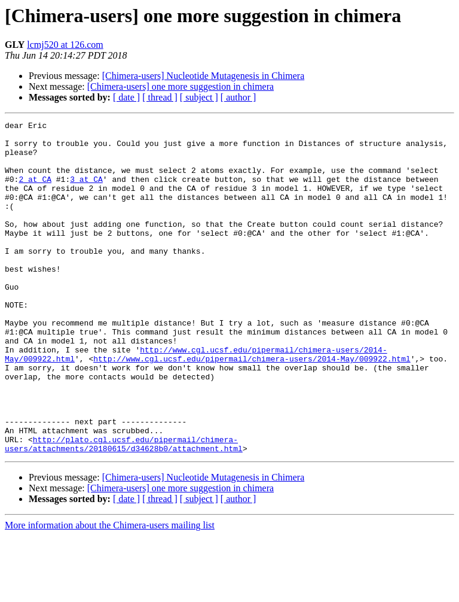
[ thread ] (160, 97)
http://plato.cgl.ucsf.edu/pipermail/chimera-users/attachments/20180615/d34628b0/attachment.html (124, 509)
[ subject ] (199, 97)
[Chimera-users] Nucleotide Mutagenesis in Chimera (203, 76)
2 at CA (35, 191)
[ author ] (238, 97)
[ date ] (126, 97)
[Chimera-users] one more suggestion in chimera (180, 86)
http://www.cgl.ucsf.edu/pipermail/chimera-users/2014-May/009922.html (251, 407)
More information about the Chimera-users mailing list (110, 591)
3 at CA (86, 191)
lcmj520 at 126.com (65, 44)
